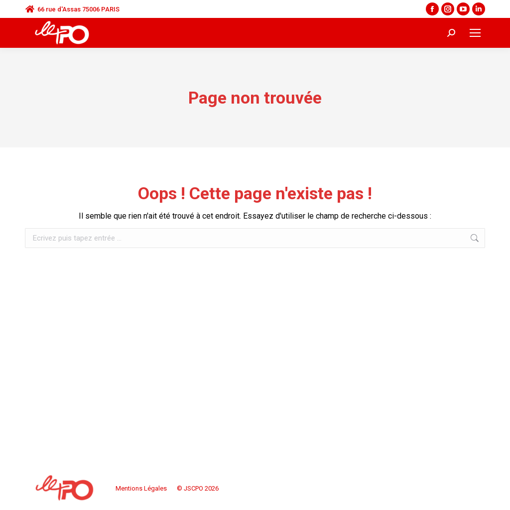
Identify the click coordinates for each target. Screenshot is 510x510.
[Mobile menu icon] (475, 33)
